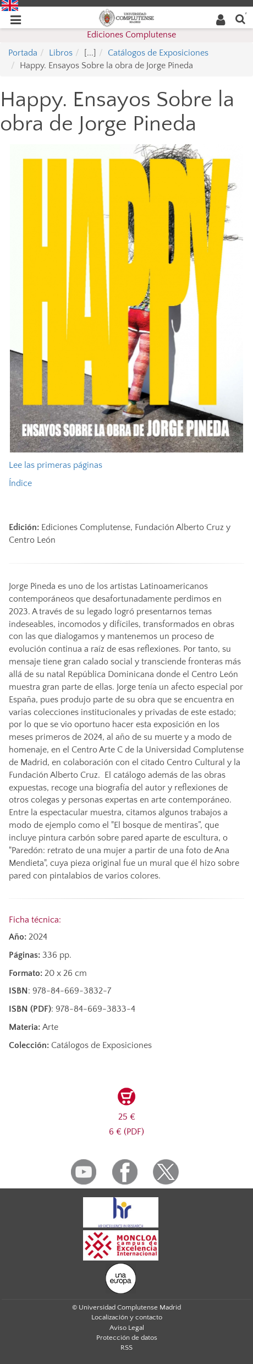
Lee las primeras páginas (55, 465)
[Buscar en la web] (240, 18)
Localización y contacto (126, 1317)
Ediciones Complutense (131, 35)
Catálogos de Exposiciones (158, 53)
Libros (61, 53)
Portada (22, 53)
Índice (20, 483)
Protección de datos (126, 1337)
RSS (126, 1347)
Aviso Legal (126, 1328)
